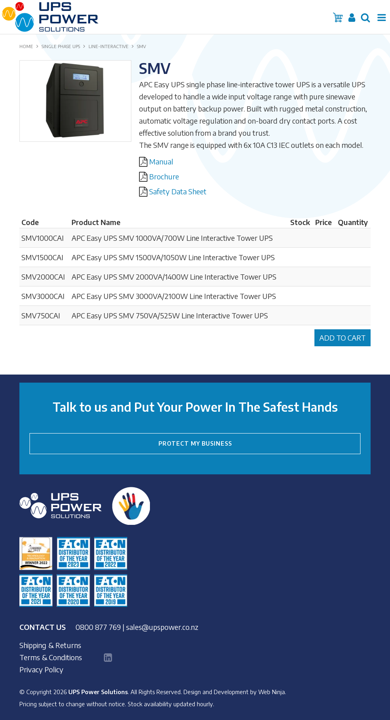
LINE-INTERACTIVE (109, 46)
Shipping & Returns (50, 645)
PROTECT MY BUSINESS (195, 443)
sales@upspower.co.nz (162, 627)
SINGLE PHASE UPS (61, 46)
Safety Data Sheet (178, 191)
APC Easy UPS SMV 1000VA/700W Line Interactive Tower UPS (172, 237)
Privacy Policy (41, 669)
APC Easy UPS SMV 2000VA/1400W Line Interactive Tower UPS (174, 276)
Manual (161, 161)
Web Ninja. (272, 691)
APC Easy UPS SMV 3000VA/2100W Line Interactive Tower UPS (174, 296)
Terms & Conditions (50, 657)
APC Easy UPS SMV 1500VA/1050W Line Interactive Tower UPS (173, 257)
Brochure (164, 176)
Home (26, 46)
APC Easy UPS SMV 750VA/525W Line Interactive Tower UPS (170, 315)
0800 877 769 (98, 627)
